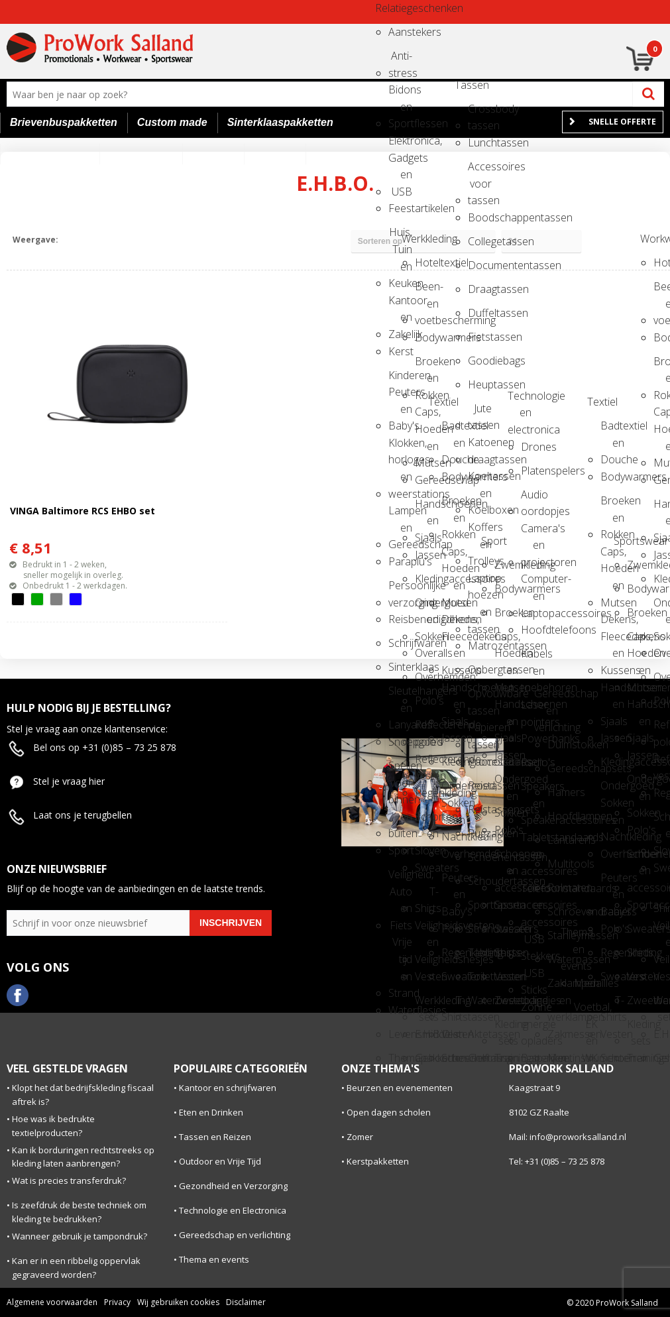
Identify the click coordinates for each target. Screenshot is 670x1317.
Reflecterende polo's (427, 728)
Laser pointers (533, 708)
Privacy (117, 1302)
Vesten (427, 976)
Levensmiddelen (400, 1034)
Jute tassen (480, 412)
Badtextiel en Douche (453, 429)
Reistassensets (480, 809)
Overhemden (427, 676)
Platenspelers (533, 470)
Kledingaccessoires (427, 578)
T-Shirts (427, 895)
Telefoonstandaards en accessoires (533, 892)
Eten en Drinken (211, 1112)
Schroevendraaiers (559, 911)
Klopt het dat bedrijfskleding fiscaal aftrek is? (83, 1095)
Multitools (559, 863)
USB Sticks (533, 977)
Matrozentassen (480, 645)
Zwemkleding (506, 564)
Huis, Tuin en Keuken (400, 236)
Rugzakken (480, 833)
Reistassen (480, 785)
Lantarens (559, 839)
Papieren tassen (480, 731)
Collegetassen (480, 241)
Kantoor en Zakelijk (400, 304)
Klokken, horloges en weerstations (400, 447)
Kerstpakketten (378, 1161)
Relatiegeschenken (387, 8)
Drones (533, 446)
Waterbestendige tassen (480, 1004)
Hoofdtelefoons (533, 629)
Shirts (506, 952)
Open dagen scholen (389, 1112)
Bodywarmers (427, 337)
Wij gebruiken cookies (178, 1302)
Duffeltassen (480, 313)
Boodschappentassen (480, 217)
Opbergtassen (480, 669)
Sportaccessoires (506, 904)
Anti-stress (400, 60)
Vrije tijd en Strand (400, 946)
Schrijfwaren (400, 643)
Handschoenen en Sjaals (427, 508)
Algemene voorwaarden (52, 1302)
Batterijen (533, 1058)
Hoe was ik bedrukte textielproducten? (53, 1126)
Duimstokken (559, 744)
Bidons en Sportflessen (400, 93)
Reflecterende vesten (427, 763)
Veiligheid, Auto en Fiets (400, 878)
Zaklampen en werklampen (559, 987)
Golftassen (480, 1058)
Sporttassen (480, 904)
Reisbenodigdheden (400, 619)
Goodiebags (480, 360)
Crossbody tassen (480, 113)
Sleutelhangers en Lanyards (400, 695)
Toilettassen (480, 976)
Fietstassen (480, 336)
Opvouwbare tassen (480, 697)
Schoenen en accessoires (506, 858)
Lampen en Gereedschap (400, 514)
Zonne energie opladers (533, 1011)
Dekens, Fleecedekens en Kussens (453, 623)
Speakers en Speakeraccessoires (533, 790)
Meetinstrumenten (559, 1058)
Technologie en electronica (519, 400)
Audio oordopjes (533, 498)
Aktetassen (480, 1034)
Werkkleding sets (427, 1004)
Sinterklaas (400, 666)
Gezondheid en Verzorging (233, 1186)
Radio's (533, 762)
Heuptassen (480, 384)
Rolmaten (559, 887)
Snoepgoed (400, 741)
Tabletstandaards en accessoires (533, 841)
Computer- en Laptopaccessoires (533, 583)
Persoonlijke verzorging (400, 589)
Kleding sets (506, 1028)
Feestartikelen (400, 208)
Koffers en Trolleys (480, 531)
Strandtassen (480, 928)
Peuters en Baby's (453, 881)
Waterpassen (559, 959)
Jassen (427, 554)
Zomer (360, 1137)
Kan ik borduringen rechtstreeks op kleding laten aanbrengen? (83, 1157)
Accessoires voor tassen (480, 170)
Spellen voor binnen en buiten (400, 769)
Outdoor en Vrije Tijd (220, 1161)
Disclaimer (246, 1302)
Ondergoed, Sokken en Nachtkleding (453, 789)
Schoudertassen (480, 881)
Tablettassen (480, 952)
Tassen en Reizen (215, 1137)
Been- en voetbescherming (427, 290)
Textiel (440, 401)
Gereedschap (427, 480)
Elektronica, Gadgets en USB (400, 144)
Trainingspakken (506, 1058)
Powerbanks (533, 738)
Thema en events (573, 936)
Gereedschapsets (559, 768)
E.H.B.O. (427, 1034)
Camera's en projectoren (533, 532)
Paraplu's (400, 561)
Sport (400, 850)
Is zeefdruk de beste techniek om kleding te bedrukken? (79, 1212)
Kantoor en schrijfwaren (227, 1088)
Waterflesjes (400, 1010)
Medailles (586, 983)
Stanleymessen (559, 935)
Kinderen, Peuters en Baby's (400, 379)
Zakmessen (559, 1034)
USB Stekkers (533, 943)
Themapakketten (400, 1058)
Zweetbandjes (506, 1000)
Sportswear (626, 541)
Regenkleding (427, 792)
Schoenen (453, 1058)
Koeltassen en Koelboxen (480, 480)
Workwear (652, 238)
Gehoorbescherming (427, 1058)
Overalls (427, 653)
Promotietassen (480, 761)
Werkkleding (413, 238)
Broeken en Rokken (427, 365)
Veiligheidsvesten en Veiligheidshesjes (427, 929)
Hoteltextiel (427, 262)
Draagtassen (480, 289)
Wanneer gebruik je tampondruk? (79, 1236)
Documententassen (480, 265)
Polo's (427, 700)
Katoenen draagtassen (480, 446)
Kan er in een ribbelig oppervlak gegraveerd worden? (76, 1268)
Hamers (559, 792)
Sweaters (427, 867)
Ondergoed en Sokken (427, 606)
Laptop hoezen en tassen (480, 582)
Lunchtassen (480, 142)
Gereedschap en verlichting (546, 697)
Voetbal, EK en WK (586, 1011)
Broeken (506, 612)
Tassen (466, 85)
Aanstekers (400, 32)
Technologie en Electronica (232, 1210)
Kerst (400, 351)
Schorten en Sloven (427, 820)
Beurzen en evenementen (400, 1088)
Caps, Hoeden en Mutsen (427, 416)
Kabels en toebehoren (533, 657)
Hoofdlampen (559, 816)
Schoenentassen (480, 857)
